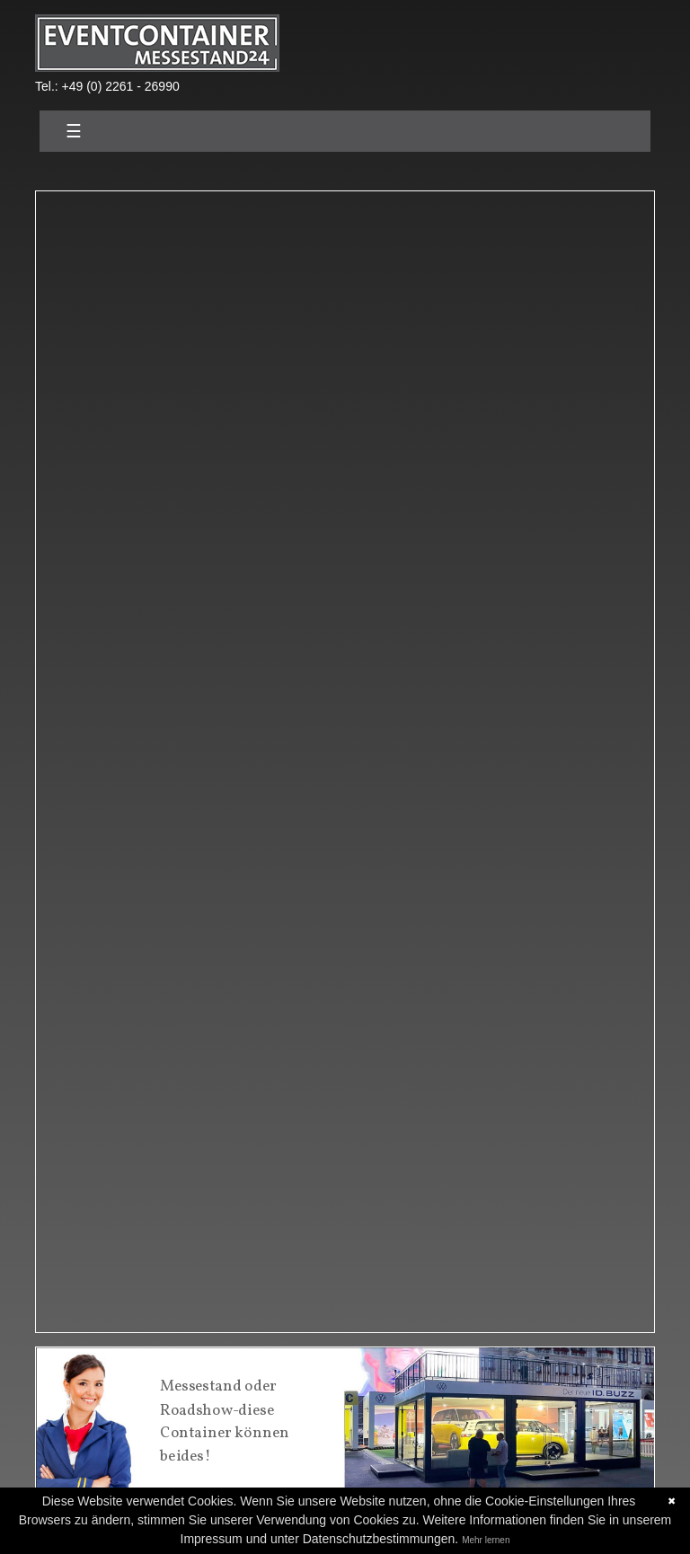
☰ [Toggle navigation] (74, 131)
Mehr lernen (485, 1540)
